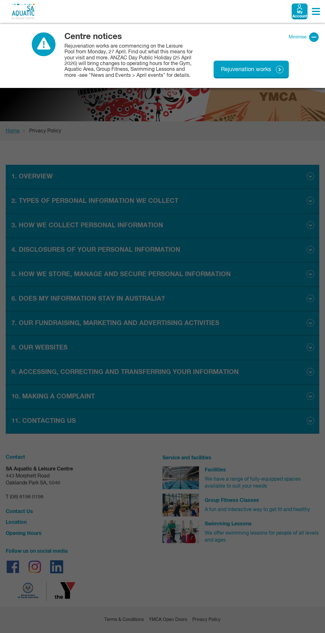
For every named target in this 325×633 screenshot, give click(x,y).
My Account (299, 14)
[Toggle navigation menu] (316, 11)
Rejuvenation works (246, 69)
